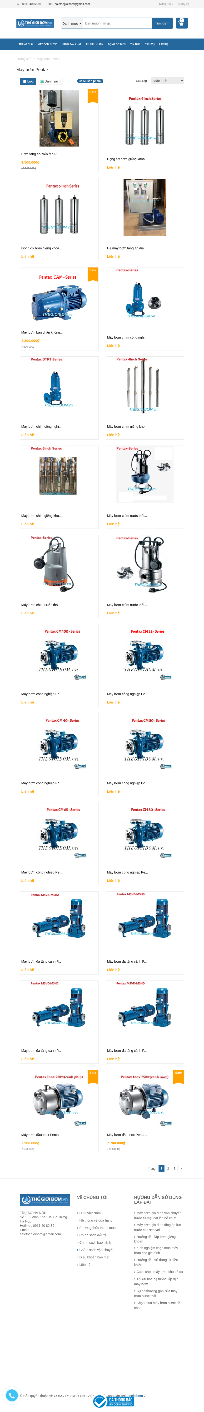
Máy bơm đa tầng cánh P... (41, 961)
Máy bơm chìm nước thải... (127, 516)
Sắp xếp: (142, 80)
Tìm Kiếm (162, 23)
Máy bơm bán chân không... (42, 332)
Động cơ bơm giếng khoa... (127, 159)
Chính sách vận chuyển (97, 1250)
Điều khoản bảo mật (94, 1257)
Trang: (152, 1168)
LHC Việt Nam (90, 1213)
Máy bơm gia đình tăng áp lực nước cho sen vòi (157, 1227)
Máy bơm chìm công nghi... (127, 337)
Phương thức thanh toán (98, 1228)
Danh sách (52, 81)
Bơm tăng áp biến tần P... (40, 154)
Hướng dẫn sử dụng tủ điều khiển (156, 1262)
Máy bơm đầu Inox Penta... (41, 1135)
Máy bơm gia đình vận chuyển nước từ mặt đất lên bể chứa (157, 1215)
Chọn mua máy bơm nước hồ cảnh (157, 1305)
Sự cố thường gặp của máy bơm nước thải (156, 1293)
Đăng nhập (166, 3)
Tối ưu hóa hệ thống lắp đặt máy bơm (156, 1281)
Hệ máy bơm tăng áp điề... (127, 248)
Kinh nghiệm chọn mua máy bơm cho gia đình (156, 1250)
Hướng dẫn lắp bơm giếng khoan (155, 1239)
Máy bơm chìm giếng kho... (127, 426)
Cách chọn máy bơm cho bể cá (160, 1272)
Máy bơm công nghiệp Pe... (41, 694)
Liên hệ (113, 167)
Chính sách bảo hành (95, 1242)
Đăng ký (183, 3)
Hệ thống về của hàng (96, 1220)
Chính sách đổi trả (93, 1235)
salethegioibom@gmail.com (72, 4)
